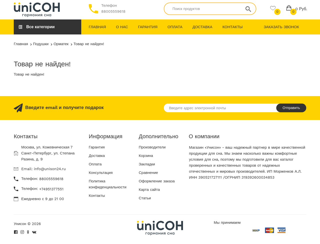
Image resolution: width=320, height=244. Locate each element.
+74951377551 (51, 189)
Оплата (175, 27)
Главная (97, 27)
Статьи (145, 198)
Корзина (146, 155)
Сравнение (148, 172)
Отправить (291, 108)
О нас (122, 27)
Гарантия (148, 27)
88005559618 (113, 11)
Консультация (101, 172)
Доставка (202, 27)
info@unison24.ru (50, 169)
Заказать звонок (281, 27)
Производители (152, 147)
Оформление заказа (157, 181)
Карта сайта (149, 189)
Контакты (232, 27)
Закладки (147, 164)
